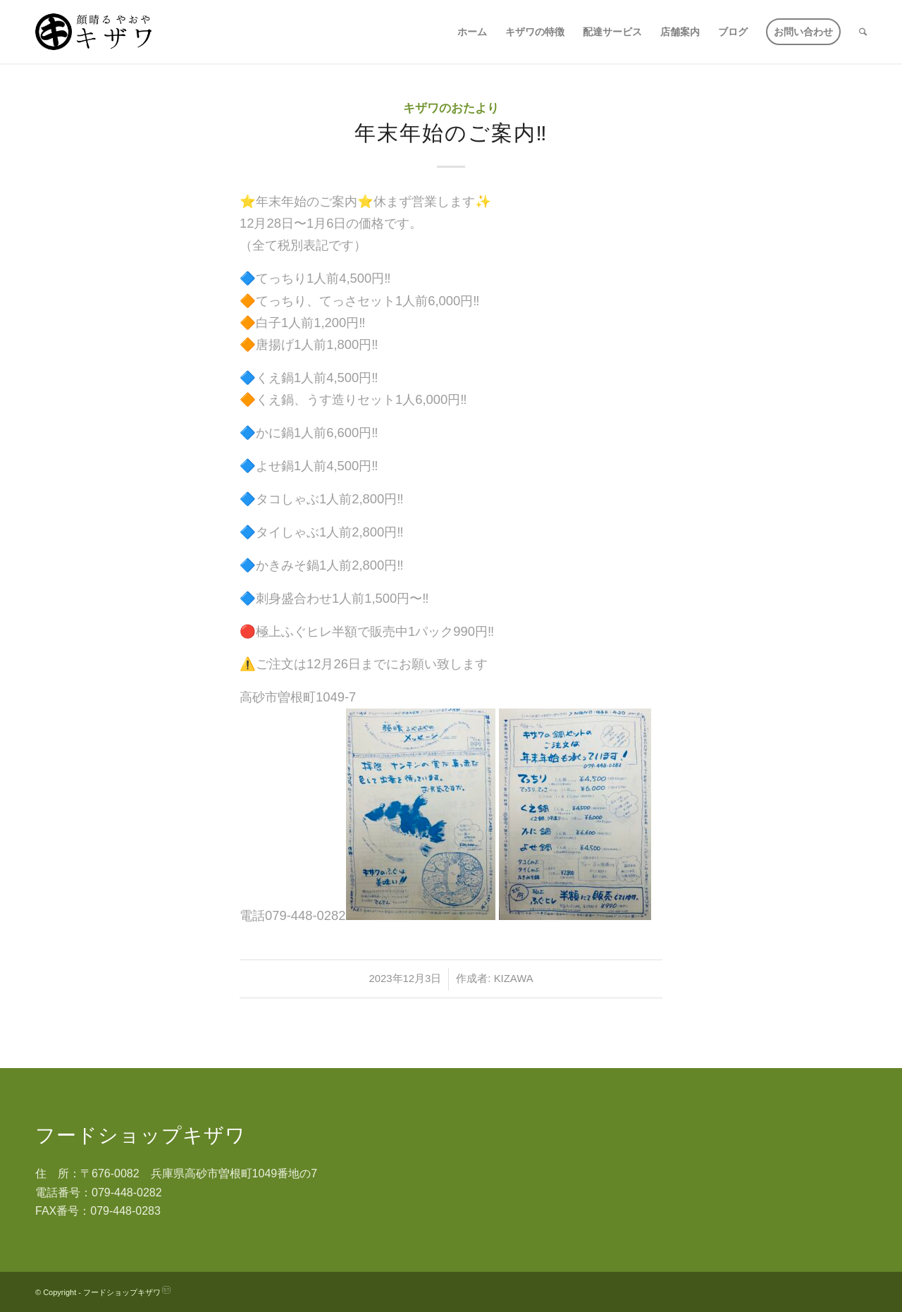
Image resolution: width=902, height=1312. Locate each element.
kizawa (513, 978)
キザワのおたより (451, 108)
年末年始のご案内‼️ (451, 133)
